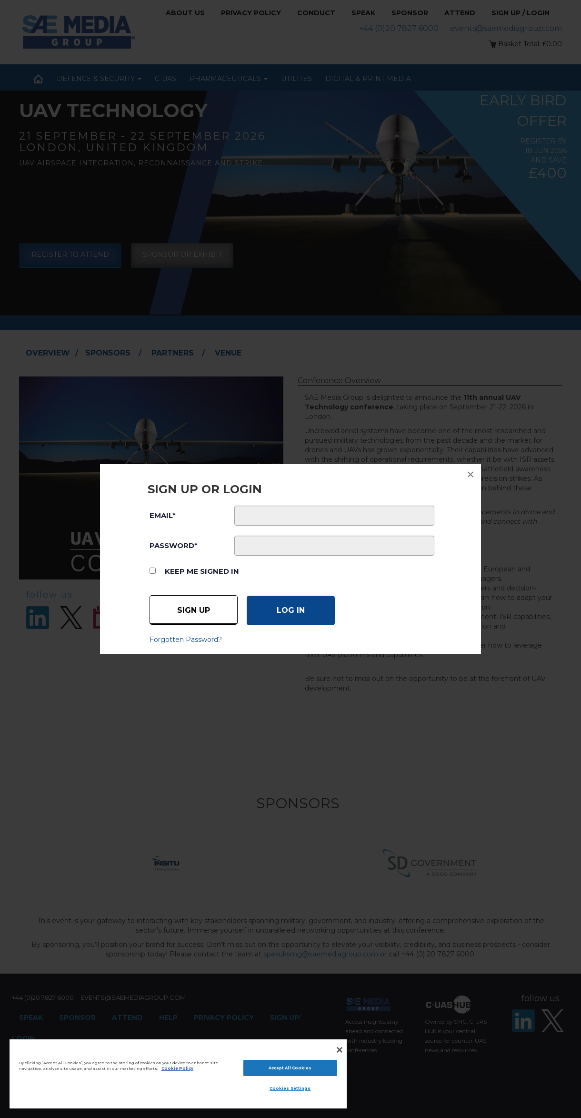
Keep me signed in (202, 571)
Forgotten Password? (186, 639)
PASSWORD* (174, 545)
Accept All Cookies (290, 1068)
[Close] (339, 1050)
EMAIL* (163, 515)
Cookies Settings (290, 1088)
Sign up (193, 610)
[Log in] (291, 610)
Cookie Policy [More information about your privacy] (177, 1068)
